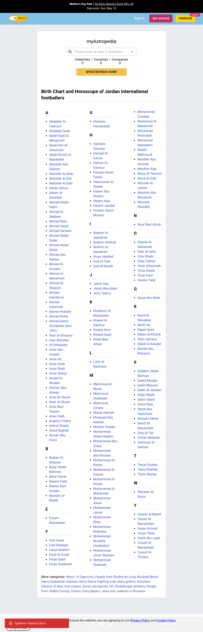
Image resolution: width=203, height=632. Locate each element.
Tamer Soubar (147, 465)
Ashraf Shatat (59, 426)
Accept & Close (18, 628)
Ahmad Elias (58, 221)
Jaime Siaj (100, 284)
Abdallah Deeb (59, 131)
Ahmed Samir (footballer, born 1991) (60, 326)
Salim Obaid (146, 399)
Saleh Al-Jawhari (149, 390)
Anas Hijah (57, 416)
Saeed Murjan (147, 380)
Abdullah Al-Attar (61, 174)
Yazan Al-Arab (147, 528)
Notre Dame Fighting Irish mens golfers (107, 581)
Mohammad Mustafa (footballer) (102, 541)
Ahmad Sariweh (60, 231)
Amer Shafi (57, 369)
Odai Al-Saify (146, 252)
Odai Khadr (145, 256)
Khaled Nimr (102, 330)
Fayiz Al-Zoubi (59, 555)
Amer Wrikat (58, 373)
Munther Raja (146, 169)
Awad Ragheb (59, 430)
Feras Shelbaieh (60, 564)
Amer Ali (55, 359)
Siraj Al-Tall (145, 433)
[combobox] (101, 52)
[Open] (132, 51)
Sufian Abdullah (148, 437)
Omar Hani (145, 275)
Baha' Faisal (57, 477)
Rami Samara (147, 339)
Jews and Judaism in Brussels (123, 591)
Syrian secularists (95, 586)
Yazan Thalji (146, 533)
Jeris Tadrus (102, 293)
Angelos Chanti (60, 421)
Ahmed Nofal (58, 316)
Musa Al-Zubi (146, 178)
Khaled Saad (102, 334)
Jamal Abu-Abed (105, 288)
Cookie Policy (166, 620)
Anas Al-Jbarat (59, 397)
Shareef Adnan (148, 418)
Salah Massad (147, 385)
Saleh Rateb (145, 395)
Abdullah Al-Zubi (61, 183)
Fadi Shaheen (59, 545)
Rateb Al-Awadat (149, 344)
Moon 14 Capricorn (80, 577)
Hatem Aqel (101, 201)
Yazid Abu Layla (148, 538)
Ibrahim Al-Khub (104, 242)
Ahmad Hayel (58, 226)
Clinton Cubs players (85, 591)
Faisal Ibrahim (59, 550)
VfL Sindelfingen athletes (127, 586)
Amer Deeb (57, 364)
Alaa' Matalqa (59, 340)
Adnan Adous (58, 188)
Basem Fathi (58, 481)
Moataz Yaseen (104, 427)
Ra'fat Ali (143, 325)
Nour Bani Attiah (149, 224)
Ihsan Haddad (103, 256)
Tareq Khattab (147, 469)
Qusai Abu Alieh (148, 298)
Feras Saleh (57, 559)
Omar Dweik (146, 271)
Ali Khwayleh (58, 345)
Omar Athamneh (149, 266)
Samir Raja (145, 404)
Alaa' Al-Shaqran (61, 335)
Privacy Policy (140, 620)
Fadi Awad (56, 540)
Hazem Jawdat (104, 206)
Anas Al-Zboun (59, 402)
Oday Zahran (146, 261)
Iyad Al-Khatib (103, 266)
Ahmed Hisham (60, 312)
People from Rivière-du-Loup (115, 577)
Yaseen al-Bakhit (149, 514)
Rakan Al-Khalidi (149, 334)
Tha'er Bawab (147, 474)
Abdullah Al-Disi (60, 178)
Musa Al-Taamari (149, 173)
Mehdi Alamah (103, 413)
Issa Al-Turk (101, 261)
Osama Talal (146, 280)
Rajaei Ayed (145, 330)
